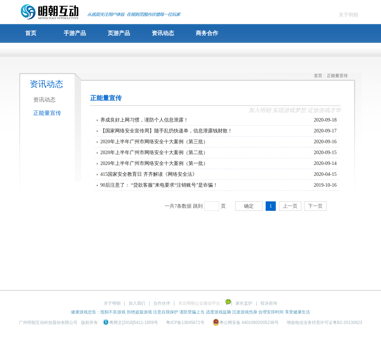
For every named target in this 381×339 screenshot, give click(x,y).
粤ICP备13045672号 (185, 322)
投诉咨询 (268, 303)
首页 (30, 33)
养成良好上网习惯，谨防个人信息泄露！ (144, 120)
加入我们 (137, 303)
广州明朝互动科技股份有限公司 (48, 322)
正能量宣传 (47, 113)
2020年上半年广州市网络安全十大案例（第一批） (154, 163)
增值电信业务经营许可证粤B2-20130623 (324, 322)
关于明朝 (348, 15)
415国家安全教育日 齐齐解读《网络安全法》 (148, 174)
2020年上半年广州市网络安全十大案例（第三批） (154, 141)
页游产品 (119, 33)
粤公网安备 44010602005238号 (246, 322)
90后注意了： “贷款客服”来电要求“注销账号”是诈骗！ (159, 185)
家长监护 (244, 303)
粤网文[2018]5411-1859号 (130, 322)
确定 (249, 206)
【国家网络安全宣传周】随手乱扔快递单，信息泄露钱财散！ (166, 130)
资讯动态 (163, 33)
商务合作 (207, 33)
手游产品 (75, 33)
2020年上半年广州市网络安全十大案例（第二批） (154, 152)
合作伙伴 (161, 303)
